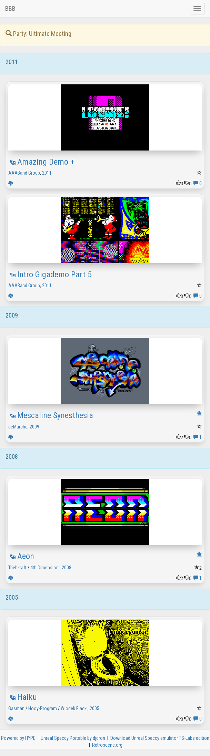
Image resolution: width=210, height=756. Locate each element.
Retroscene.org (107, 745)
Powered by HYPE (18, 738)
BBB (10, 8)
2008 (66, 567)
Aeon (25, 556)
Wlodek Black (74, 708)
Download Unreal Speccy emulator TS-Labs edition (159, 738)
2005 (94, 708)
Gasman (16, 708)
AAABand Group (24, 173)
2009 (34, 426)
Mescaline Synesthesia (55, 415)
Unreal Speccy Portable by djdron (73, 738)
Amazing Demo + (45, 162)
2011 (47, 173)
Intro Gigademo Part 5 (54, 274)
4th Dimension (44, 567)
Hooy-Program (42, 708)
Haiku (27, 697)
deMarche (18, 426)
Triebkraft (17, 567)
